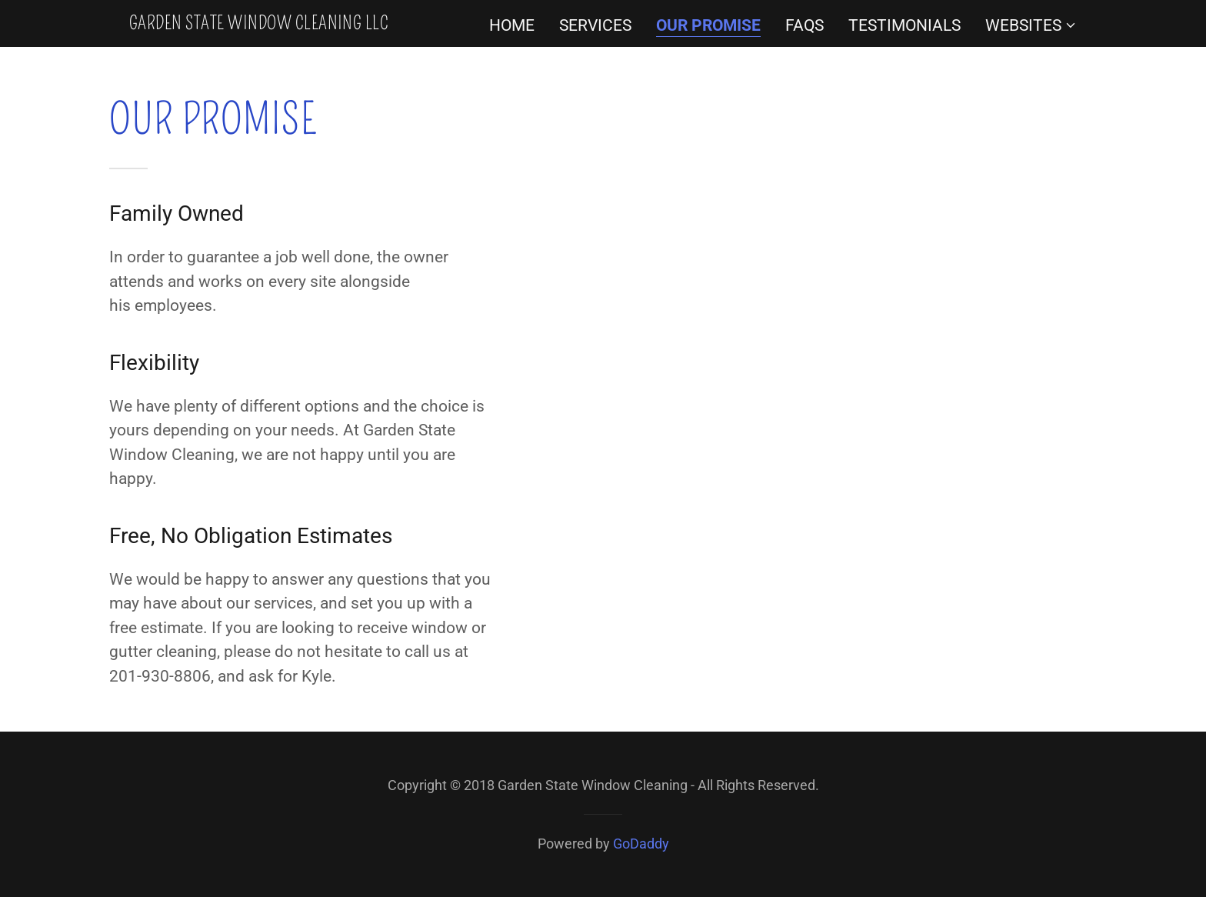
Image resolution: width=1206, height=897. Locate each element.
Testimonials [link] (904, 25)
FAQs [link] (804, 25)
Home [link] (512, 25)
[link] (258, 24)
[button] (1031, 25)
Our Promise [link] (708, 25)
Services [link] (595, 25)
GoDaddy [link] (641, 843)
